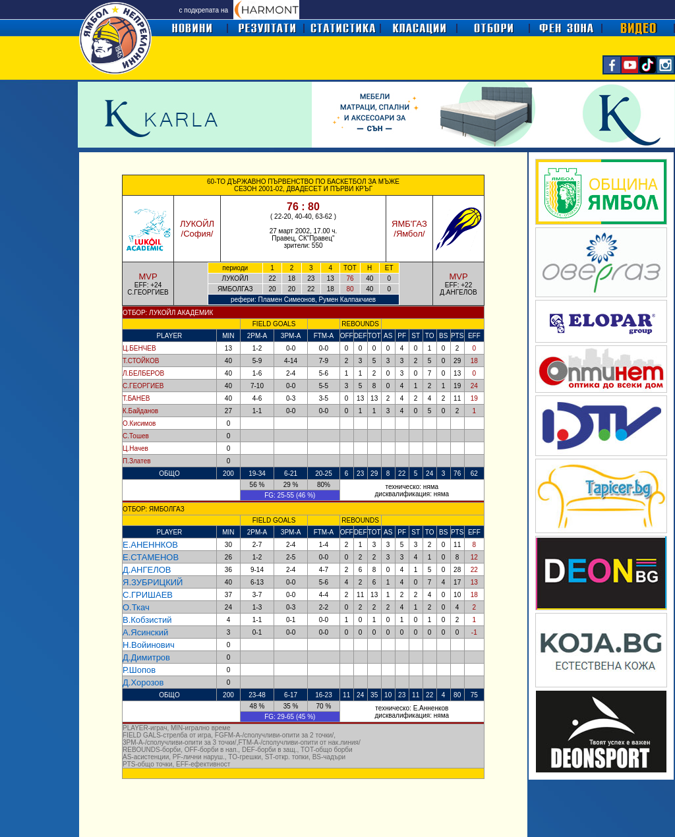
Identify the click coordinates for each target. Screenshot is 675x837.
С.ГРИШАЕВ (148, 595)
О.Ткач (136, 607)
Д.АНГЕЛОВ (147, 570)
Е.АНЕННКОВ (150, 545)
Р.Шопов (139, 670)
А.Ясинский (145, 632)
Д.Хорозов (143, 682)
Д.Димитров (146, 657)
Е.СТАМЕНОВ (151, 557)
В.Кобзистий (147, 620)
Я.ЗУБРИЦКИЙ (153, 582)
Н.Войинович (149, 645)
